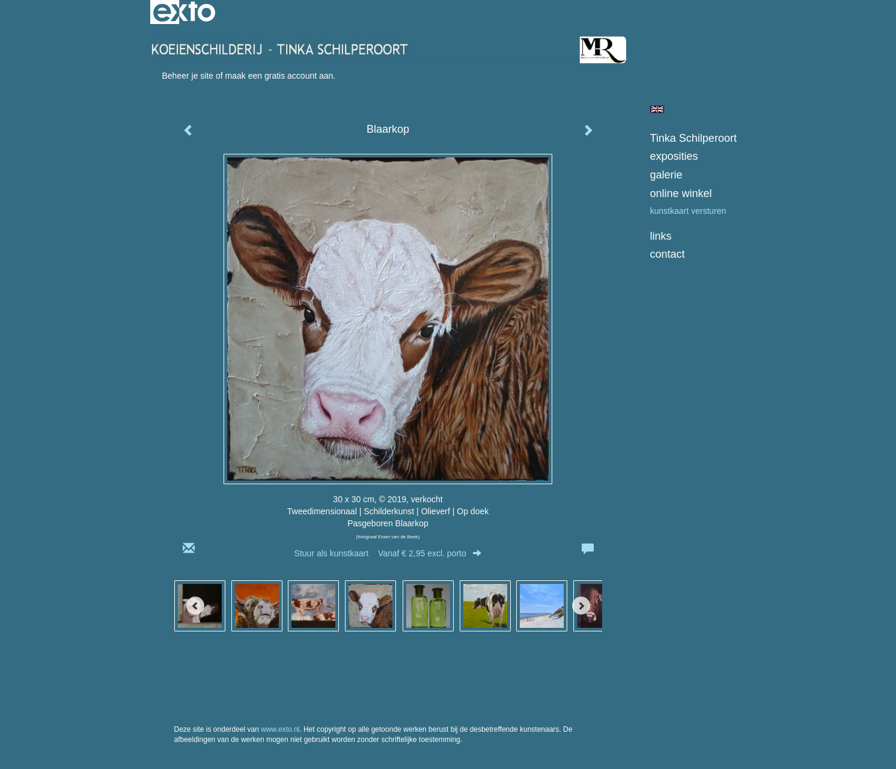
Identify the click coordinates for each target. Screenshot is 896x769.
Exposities (674, 156)
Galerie (666, 175)
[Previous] (195, 606)
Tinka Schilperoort (693, 138)
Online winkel (681, 193)
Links (661, 236)
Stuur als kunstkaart (388, 553)
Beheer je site (188, 76)
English (657, 109)
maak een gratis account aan (279, 76)
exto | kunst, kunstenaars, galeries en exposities (184, 12)
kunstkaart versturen (688, 211)
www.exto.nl (280, 729)
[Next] (581, 606)
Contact (667, 254)
